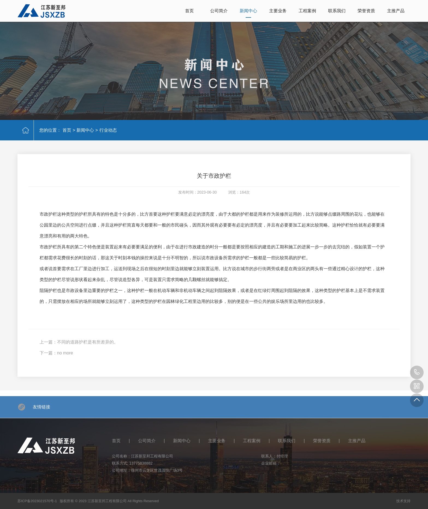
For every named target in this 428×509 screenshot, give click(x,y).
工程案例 (307, 10)
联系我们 (337, 10)
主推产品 (396, 10)
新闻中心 (248, 10)
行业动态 (108, 130)
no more (65, 353)
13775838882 (141, 463)
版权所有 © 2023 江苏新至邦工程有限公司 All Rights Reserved (109, 501)
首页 (189, 10)
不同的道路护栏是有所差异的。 (87, 342)
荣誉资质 (366, 10)
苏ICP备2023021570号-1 (37, 501)
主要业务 (278, 10)
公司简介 (219, 10)
